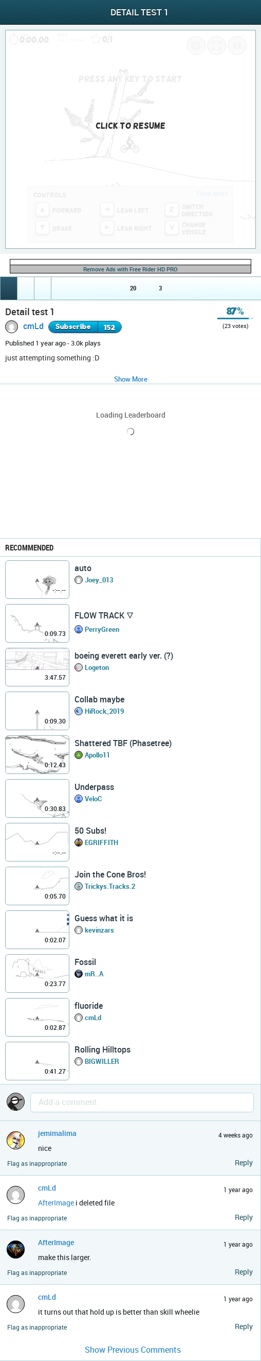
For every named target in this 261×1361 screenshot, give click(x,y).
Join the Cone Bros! (110, 874)
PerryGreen (102, 629)
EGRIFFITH (101, 842)
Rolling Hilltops (102, 1049)
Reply (244, 1162)
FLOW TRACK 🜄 (104, 615)
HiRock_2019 (104, 711)
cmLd (33, 326)
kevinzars (99, 930)
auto (82, 568)
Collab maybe (99, 699)
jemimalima (57, 1133)
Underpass (94, 787)
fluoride (88, 1005)
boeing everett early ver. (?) (123, 655)
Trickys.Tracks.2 (110, 886)
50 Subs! (90, 830)
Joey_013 (99, 580)
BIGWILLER (102, 1061)
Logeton (97, 667)
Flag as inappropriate (37, 1163)
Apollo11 (97, 755)
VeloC (93, 799)
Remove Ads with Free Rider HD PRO (130, 269)
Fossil (85, 962)
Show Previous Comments (133, 1349)
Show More (130, 379)
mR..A (94, 974)
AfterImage (56, 1203)
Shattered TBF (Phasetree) (123, 743)
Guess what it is (103, 918)
